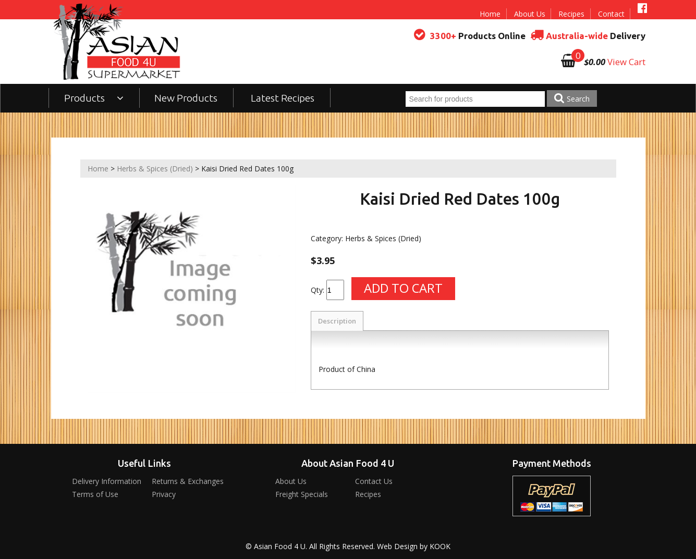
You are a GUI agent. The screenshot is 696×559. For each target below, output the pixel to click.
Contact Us (374, 481)
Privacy (164, 494)
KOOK (440, 546)
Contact (611, 14)
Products (94, 98)
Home (490, 14)
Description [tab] (337, 321)
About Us (529, 14)
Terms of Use (95, 494)
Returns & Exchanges (188, 481)
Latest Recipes (282, 98)
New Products (185, 98)
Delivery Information (106, 481)
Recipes (571, 14)
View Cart (626, 62)
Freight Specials (301, 494)
